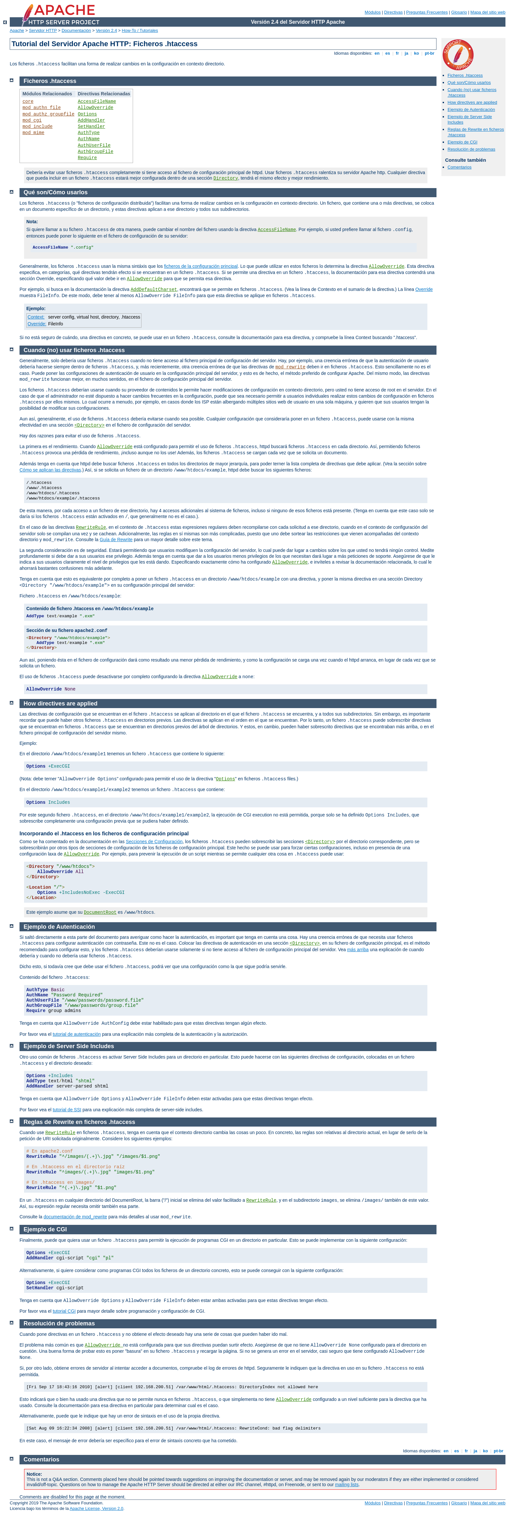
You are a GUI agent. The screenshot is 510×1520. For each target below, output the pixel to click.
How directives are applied (472, 102)
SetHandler (91, 126)
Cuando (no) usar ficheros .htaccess (74, 350)
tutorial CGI (64, 1311)
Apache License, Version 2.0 (96, 1508)
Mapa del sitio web (487, 12)
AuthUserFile (94, 145)
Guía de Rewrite (116, 539)
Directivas (393, 12)
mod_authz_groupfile (48, 114)
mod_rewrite (290, 367)
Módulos (373, 12)
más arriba (358, 949)
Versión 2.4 (106, 30)
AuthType (89, 132)
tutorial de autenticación (77, 1034)
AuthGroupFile (95, 151)
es (387, 53)
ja (406, 53)
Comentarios (460, 167)
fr (397, 53)
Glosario (459, 12)
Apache (17, 30)
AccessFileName (97, 101)
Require (87, 157)
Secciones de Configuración (154, 841)
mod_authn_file (41, 107)
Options (87, 114)
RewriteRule (91, 527)
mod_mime (33, 132)
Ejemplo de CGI (462, 142)
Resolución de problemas (471, 149)
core (28, 101)
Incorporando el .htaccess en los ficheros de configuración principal (104, 833)
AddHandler (91, 120)
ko (416, 53)
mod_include (37, 126)
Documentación (76, 30)
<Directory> (89, 425)
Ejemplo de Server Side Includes (69, 1046)
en (377, 53)
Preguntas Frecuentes (427, 12)
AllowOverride (95, 107)
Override (424, 289)
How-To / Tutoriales (140, 30)
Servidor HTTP (43, 30)
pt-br (429, 53)
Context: (36, 317)
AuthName (89, 139)
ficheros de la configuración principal (200, 266)
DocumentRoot (100, 912)
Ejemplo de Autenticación (471, 109)
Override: (37, 323)
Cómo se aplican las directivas (50, 469)
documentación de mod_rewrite (75, 1216)
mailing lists (346, 1484)
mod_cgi (32, 120)
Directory (225, 178)
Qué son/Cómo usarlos (469, 82)
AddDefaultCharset (154, 289)
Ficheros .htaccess (465, 75)
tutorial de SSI (67, 1109)
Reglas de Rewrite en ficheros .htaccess (79, 1122)
